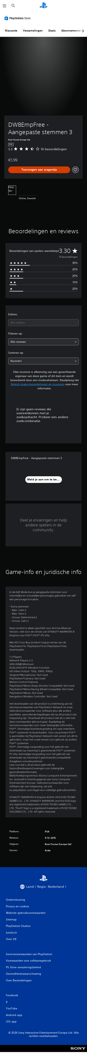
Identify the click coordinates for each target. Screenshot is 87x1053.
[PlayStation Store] (18, 18)
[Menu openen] (4, 6)
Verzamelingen (33, 30)
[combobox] (43, 322)
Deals (52, 30)
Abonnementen (71, 30)
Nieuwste (11, 30)
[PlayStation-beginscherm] (43, 5)
